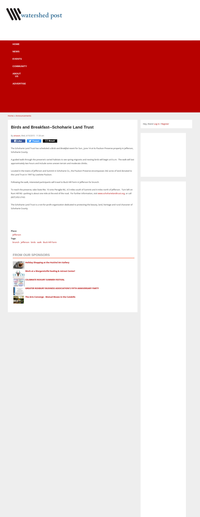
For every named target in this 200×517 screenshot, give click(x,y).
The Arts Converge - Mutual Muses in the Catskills (50, 237)
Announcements (23, 56)
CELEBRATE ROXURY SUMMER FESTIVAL (45, 220)
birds (33, 182)
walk (39, 182)
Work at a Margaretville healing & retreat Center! (50, 211)
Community (82, 46)
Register (165, 64)
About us (105, 46)
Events (60, 46)
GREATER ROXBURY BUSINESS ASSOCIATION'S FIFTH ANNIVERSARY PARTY (62, 228)
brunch (15, 182)
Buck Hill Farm (50, 182)
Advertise (128, 46)
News (42, 46)
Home (25, 46)
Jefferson (16, 175)
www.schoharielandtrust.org (111, 133)
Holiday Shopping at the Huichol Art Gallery (47, 203)
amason (16, 76)
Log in (156, 64)
